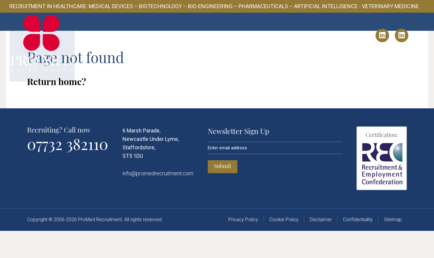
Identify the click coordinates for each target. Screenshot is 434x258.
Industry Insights (275, 35)
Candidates (230, 35)
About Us (145, 35)
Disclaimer (321, 247)
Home (119, 35)
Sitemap (393, 247)
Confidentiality (358, 247)
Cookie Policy (284, 247)
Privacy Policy (243, 247)
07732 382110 (67, 171)
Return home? (56, 109)
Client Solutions (185, 35)
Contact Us (320, 35)
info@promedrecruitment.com (157, 200)
